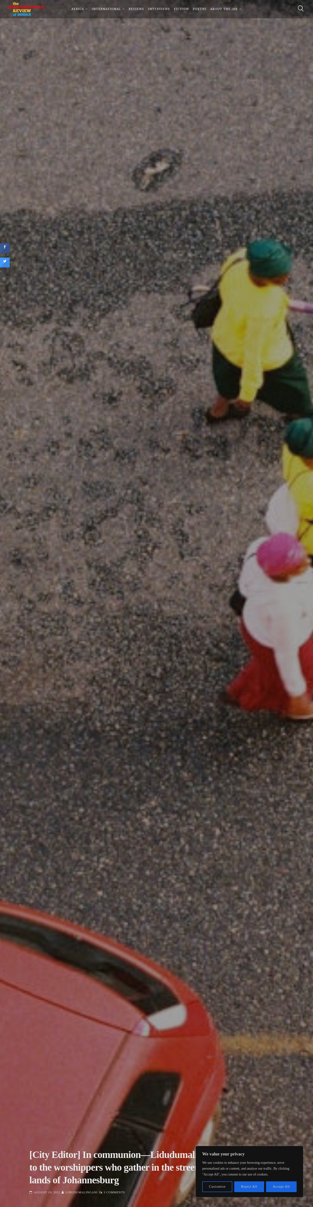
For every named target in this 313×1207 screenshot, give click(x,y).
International (106, 9)
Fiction (181, 9)
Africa (77, 9)
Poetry (199, 9)
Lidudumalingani (81, 1192)
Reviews (136, 9)
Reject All (249, 1186)
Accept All (281, 1186)
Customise (217, 1186)
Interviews (159, 9)
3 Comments (114, 1192)
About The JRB (224, 9)
